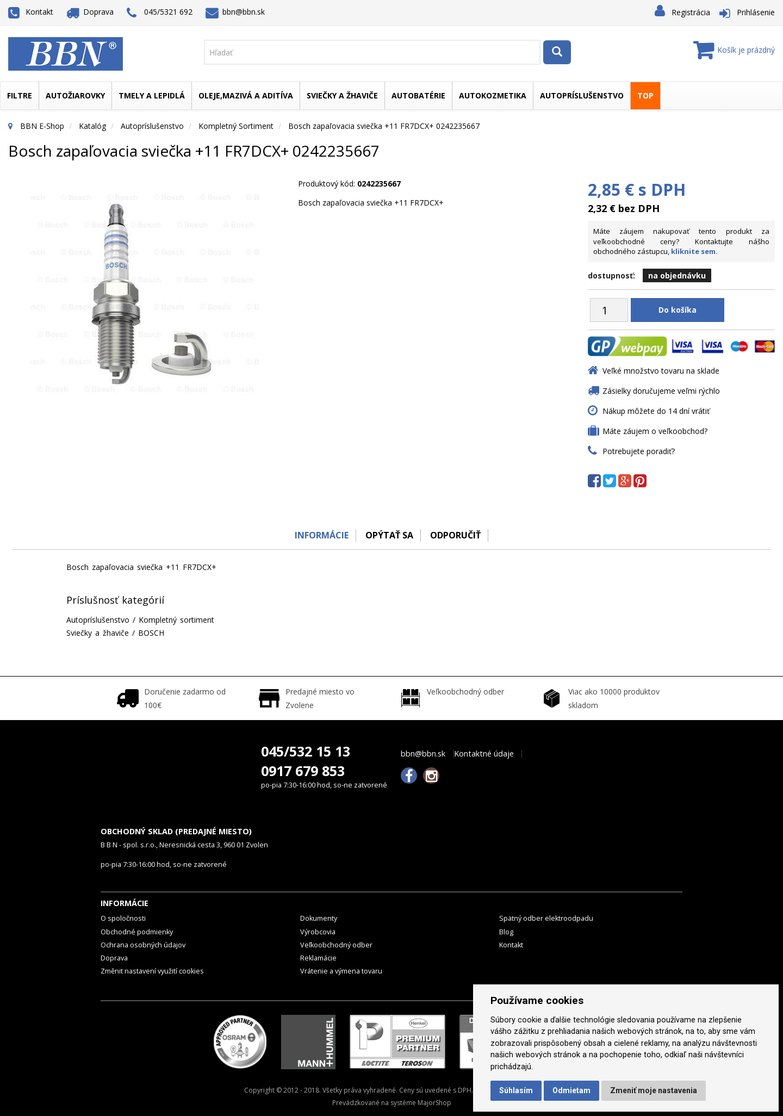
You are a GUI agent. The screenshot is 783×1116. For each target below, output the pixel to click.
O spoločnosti (123, 918)
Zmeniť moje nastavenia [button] (653, 1090)
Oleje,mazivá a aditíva (245, 95)
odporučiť (457, 535)
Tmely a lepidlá (152, 95)
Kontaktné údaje (484, 754)
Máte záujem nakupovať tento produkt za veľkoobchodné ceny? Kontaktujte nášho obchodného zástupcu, (681, 241)
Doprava (90, 12)
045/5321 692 (159, 13)
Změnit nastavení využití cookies (152, 971)
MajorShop (434, 1102)
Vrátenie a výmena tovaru (341, 971)
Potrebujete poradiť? (638, 451)
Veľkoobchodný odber (336, 945)
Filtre (19, 95)
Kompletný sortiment (236, 126)
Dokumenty (318, 918)
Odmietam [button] (571, 1090)
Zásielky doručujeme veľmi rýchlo (661, 391)
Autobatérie (418, 95)
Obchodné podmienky (137, 932)
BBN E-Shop (42, 126)
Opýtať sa (389, 535)
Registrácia (691, 12)
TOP (645, 95)
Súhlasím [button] (516, 1090)
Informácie (319, 535)
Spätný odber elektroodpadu (546, 918)
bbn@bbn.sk (235, 12)
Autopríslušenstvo (582, 95)
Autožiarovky (75, 95)
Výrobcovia (317, 932)
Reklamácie (318, 958)
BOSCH (151, 633)
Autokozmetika (492, 95)
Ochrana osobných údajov (143, 945)
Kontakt (30, 12)
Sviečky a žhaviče (342, 95)
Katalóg (92, 126)
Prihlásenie (756, 12)
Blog (506, 932)
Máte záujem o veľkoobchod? (654, 431)
